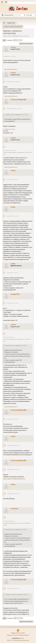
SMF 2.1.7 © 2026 (12, 640)
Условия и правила (18, 635)
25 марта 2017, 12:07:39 (13, 469)
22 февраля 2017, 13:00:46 (13, 81)
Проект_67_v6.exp (9, 129)
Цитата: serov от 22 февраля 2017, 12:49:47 (17, 114)
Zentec (22, 638)
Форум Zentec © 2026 (18, 633)
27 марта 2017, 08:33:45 (9, 521)
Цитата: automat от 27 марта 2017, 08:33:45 (17, 594)
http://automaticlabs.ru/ (10, 69)
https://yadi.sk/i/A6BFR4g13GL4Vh (14, 478)
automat (15, 508)
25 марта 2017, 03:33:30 (12, 419)
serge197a (16, 294)
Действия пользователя (26, 43)
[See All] (4, 23)
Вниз (4, 40)
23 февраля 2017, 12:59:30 (14, 108)
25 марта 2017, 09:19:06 (13, 445)
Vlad (13, 170)
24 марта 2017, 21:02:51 (12, 179)
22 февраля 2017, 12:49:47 (9, 56)
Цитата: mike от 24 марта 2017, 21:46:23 (16, 345)
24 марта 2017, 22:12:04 (12, 303)
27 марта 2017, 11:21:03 (13, 588)
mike (13, 264)
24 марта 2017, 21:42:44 (12, 216)
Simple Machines (24, 640)
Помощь (9, 635)
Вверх (4, 618)
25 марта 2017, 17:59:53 (13, 493)
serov (14, 47)
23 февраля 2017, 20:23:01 (9, 150)
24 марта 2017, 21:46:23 (12, 272)
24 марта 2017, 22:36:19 (9, 337)
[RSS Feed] (18, 630)
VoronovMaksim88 (19, 99)
